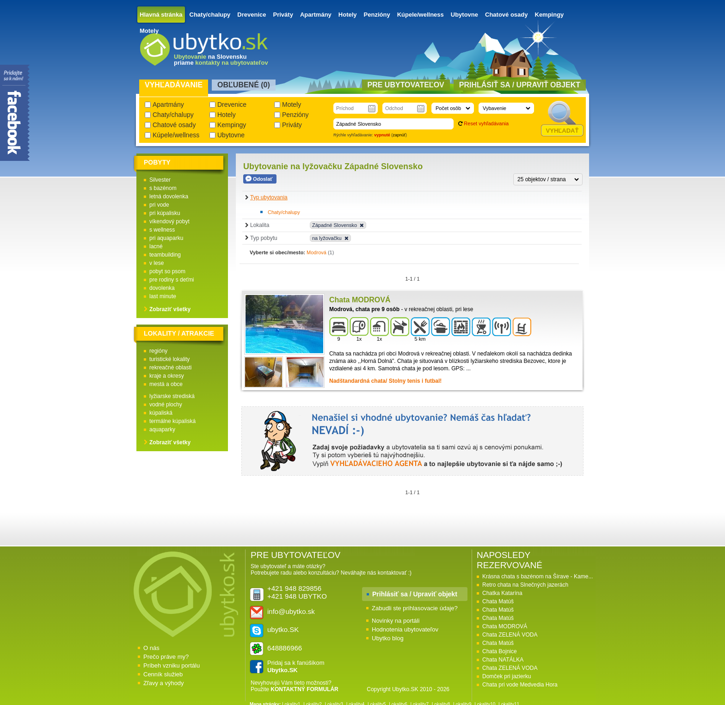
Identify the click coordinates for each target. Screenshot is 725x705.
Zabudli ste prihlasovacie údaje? (415, 608)
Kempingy (549, 14)
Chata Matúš (498, 601)
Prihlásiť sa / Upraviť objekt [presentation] (519, 85)
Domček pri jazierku (506, 676)
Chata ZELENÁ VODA (509, 634)
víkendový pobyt (169, 221)
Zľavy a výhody (163, 683)
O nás (151, 647)
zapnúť (399, 135)
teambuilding (165, 254)
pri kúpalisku (164, 213)
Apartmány (316, 14)
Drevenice (251, 14)
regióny (158, 351)
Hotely (347, 14)
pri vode (159, 205)
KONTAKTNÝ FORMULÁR (304, 689)
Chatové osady (506, 14)
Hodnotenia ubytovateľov (405, 629)
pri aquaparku (166, 238)
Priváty (283, 14)
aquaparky (162, 429)
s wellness (162, 230)
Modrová (316, 252)
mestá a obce (166, 384)
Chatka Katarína (502, 593)
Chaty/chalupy (210, 14)
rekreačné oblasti (170, 367)
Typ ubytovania (269, 197)
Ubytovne (464, 14)
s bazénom (163, 188)
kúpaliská (160, 413)
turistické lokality (169, 359)
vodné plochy (165, 404)
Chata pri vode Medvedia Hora (520, 684)
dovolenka (162, 288)
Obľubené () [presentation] (243, 85)
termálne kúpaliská (172, 421)
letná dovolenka (168, 196)
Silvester (160, 180)
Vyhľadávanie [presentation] (174, 85)
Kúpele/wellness (420, 14)
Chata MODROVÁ (504, 626)
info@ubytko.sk (291, 611)
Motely (149, 30)
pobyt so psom (167, 271)
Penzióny (377, 14)
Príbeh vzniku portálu (171, 665)
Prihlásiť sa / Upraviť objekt (414, 594)
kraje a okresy (166, 376)
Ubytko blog (388, 638)
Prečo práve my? (166, 656)
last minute (162, 296)
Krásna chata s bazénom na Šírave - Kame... (537, 576)
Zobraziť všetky (169, 309)
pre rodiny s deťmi (171, 279)
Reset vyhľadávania (486, 123)
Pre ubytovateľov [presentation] (406, 85)
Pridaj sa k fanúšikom (296, 666)
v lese (156, 263)
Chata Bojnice (499, 651)
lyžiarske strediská (172, 396)
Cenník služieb (163, 674)
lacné (156, 246)
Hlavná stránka (161, 14)
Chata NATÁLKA (502, 659)
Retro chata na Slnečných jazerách (525, 585)
